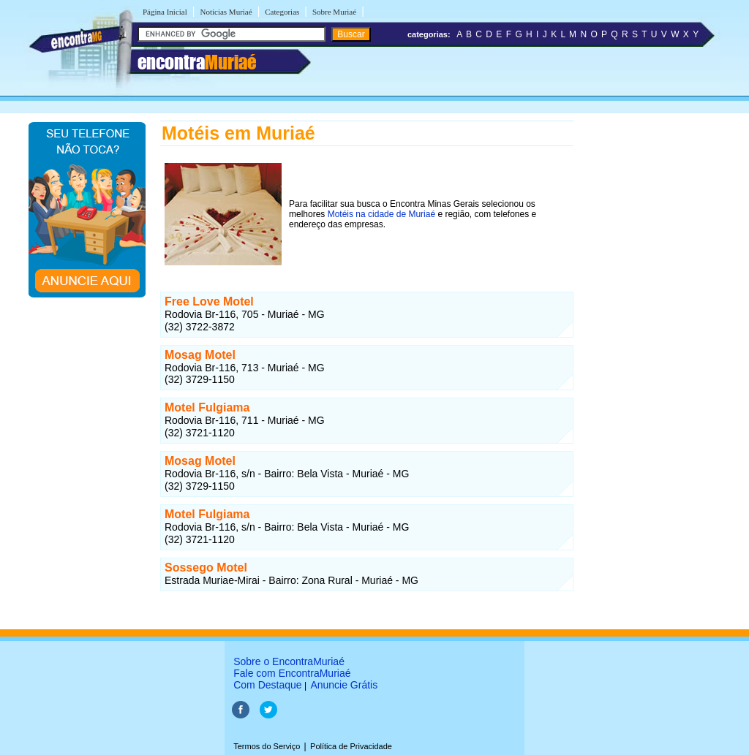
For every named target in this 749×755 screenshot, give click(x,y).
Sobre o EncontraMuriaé (289, 661)
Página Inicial (165, 11)
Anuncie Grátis (343, 685)
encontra (197, 62)
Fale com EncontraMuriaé (291, 673)
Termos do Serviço (266, 746)
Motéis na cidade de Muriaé (381, 214)
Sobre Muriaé (334, 11)
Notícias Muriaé (226, 11)
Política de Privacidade (351, 746)
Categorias (282, 11)
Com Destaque (267, 685)
